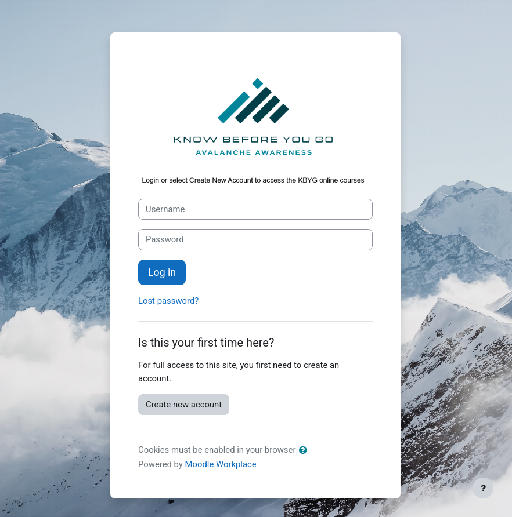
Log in (162, 272)
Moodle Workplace (221, 464)
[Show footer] (483, 488)
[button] (305, 450)
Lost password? (168, 301)
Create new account (184, 404)
